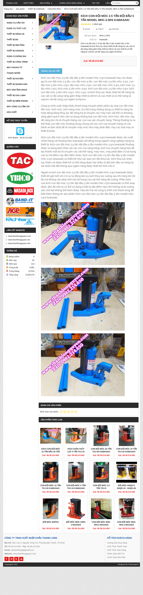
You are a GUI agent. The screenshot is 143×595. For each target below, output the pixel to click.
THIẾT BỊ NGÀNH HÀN (17, 84)
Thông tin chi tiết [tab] (50, 71)
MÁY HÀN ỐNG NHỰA (17, 90)
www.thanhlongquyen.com (19, 236)
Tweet (100, 29)
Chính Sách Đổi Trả (115, 533)
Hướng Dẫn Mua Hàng (117, 522)
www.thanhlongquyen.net (19, 240)
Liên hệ (106, 3)
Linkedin (114, 29)
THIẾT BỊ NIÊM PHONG (20, 101)
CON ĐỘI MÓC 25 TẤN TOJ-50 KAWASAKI (101, 450)
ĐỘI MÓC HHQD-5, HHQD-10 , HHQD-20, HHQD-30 (126, 467)
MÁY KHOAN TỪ (20, 67)
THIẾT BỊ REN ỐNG (20, 45)
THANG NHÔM (13, 73)
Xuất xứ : (93, 39)
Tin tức (93, 3)
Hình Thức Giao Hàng (116, 529)
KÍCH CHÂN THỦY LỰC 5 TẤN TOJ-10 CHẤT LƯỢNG (76, 452)
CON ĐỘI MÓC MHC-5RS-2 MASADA (126, 502)
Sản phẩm (46, 3)
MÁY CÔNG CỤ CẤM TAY (18, 106)
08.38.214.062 (14, 525)
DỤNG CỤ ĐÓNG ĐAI (20, 56)
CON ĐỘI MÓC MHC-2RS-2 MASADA (101, 502)
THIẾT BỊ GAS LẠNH (16, 95)
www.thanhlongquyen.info (19, 243)
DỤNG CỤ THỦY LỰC (20, 28)
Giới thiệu (28, 3)
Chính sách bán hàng (71, 3)
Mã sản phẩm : (90, 35)
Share (86, 29)
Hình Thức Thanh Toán (117, 525)
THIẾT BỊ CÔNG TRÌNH (20, 62)
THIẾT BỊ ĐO (20, 39)
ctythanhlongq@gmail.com (22, 529)
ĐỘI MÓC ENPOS (51, 501)
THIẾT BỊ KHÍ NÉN (20, 78)
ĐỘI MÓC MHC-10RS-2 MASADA (76, 502)
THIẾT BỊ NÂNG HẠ (20, 34)
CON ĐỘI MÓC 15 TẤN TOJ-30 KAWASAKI (126, 450)
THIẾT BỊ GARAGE (20, 51)
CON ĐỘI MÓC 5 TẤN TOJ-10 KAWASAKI (76, 486)
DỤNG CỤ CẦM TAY (20, 23)
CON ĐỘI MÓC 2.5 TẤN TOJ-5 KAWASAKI (101, 488)
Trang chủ (12, 3)
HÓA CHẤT (20, 112)
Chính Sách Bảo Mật (116, 536)
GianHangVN (133, 544)
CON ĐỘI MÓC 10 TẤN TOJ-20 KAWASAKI (50, 486)
